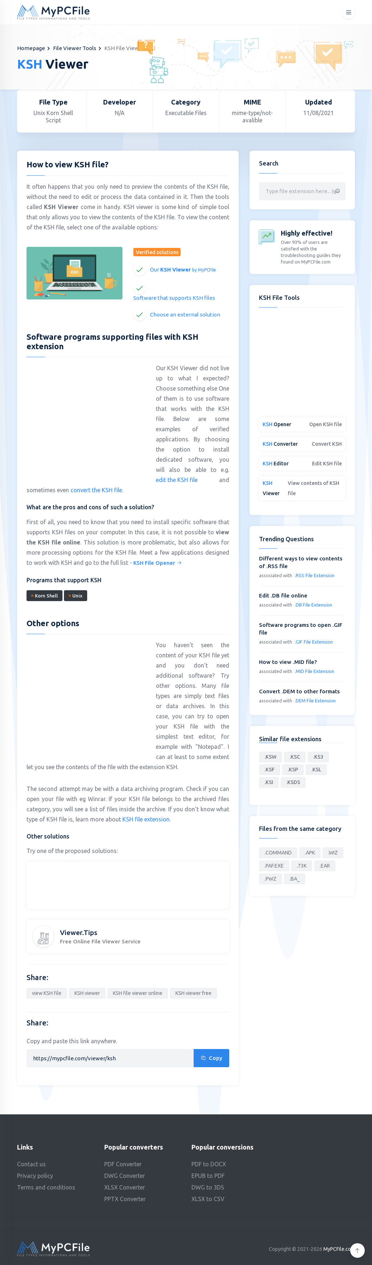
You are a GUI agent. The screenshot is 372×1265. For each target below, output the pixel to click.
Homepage (31, 48)
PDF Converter (123, 1164)
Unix (75, 595)
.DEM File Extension (315, 700)
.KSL (316, 769)
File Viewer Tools (74, 48)
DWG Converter (124, 1175)
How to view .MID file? (288, 662)
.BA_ (295, 879)
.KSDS (293, 782)
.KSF (269, 769)
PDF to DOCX (208, 1164)
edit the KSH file (177, 480)
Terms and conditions (46, 1187)
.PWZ (270, 879)
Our (183, 269)
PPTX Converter (125, 1199)
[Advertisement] (88, 415)
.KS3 (318, 757)
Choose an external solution (185, 314)
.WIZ (333, 853)
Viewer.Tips (78, 932)
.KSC (295, 757)
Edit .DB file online (283, 595)
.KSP (293, 769)
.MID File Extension (314, 671)
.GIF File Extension (314, 641)
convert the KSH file (96, 490)
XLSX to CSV (208, 1199)
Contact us (31, 1164)
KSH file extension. (146, 819)
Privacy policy (35, 1175)
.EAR (325, 866)
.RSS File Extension (315, 575)
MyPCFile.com (339, 1249)
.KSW (270, 757)
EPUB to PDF (208, 1175)
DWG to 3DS (207, 1187)
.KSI (268, 782)
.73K (302, 866)
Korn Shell (44, 595)
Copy (211, 1058)
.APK (310, 853)
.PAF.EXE (274, 866)
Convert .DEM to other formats (299, 691)
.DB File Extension (313, 604)
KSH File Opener (157, 563)
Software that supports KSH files (174, 298)
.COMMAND (278, 853)
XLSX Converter (124, 1187)
